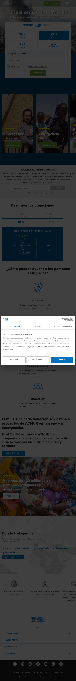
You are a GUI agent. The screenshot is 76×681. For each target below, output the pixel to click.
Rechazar (14, 360)
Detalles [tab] (38, 326)
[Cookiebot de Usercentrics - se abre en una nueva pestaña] (63, 319)
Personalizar (38, 360)
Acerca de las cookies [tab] (63, 326)
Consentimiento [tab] (13, 326)
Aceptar (62, 360)
